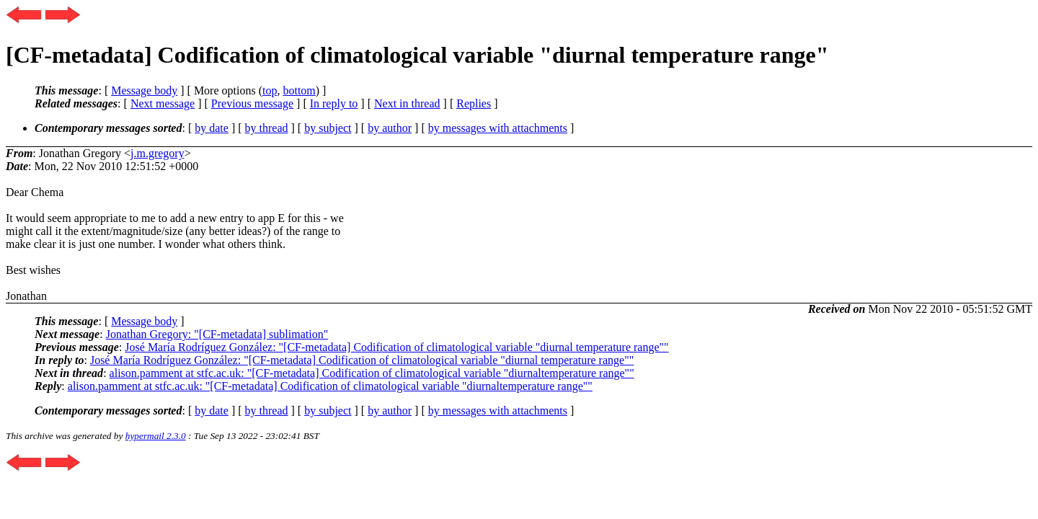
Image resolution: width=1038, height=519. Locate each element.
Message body (144, 90)
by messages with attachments (497, 128)
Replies (473, 103)
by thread (266, 128)
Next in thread (407, 103)
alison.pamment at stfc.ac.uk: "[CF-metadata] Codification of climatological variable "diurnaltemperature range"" (372, 373)
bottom (299, 90)
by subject (327, 128)
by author (390, 128)
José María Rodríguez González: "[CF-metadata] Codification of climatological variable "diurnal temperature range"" (396, 347)
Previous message (252, 103)
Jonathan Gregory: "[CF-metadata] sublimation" (217, 334)
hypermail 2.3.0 (155, 435)
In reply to (334, 103)
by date (212, 128)
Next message (162, 103)
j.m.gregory (157, 153)
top (269, 90)
